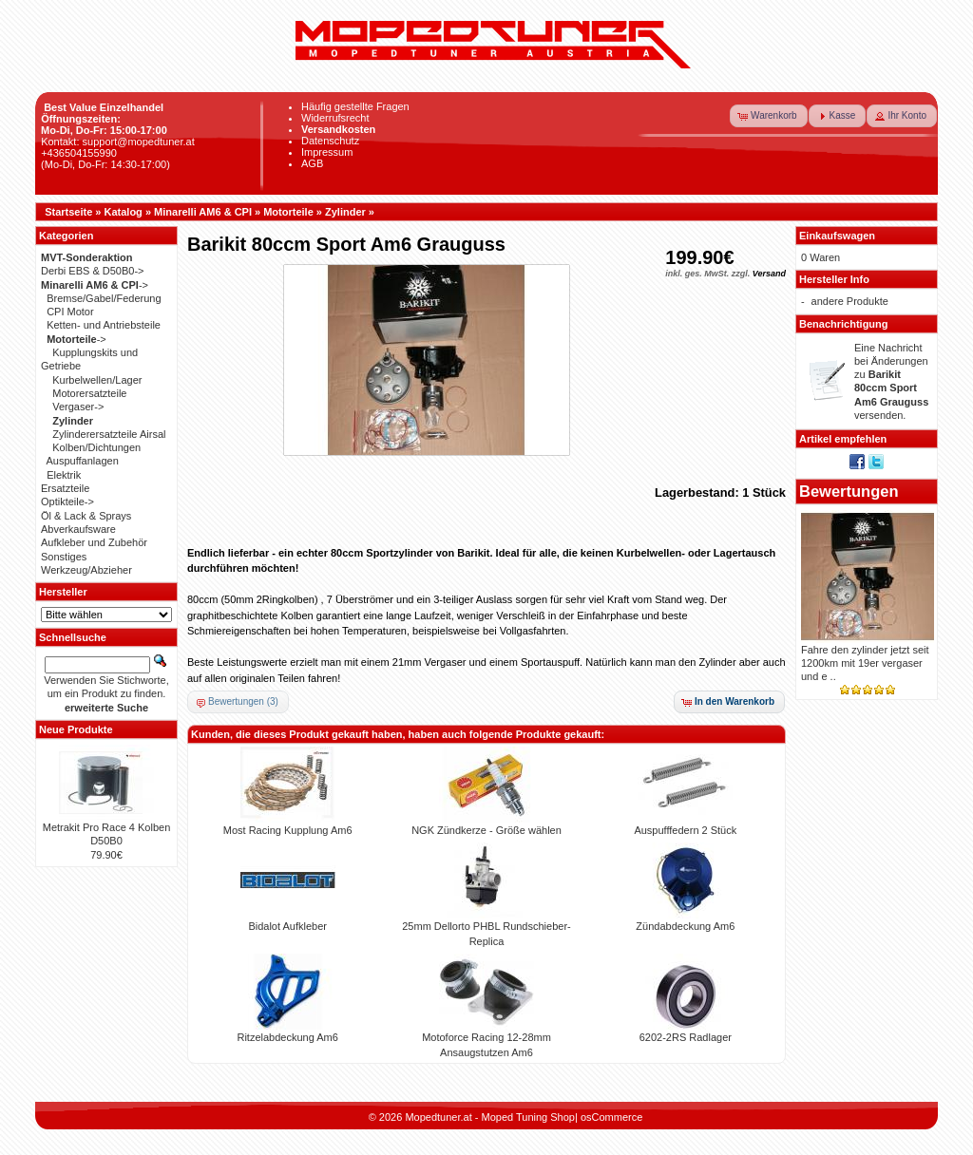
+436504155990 (79, 153)
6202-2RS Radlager (685, 1037)
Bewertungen (849, 491)
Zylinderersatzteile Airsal (108, 434)
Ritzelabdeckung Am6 (287, 1037)
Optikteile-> (67, 501)
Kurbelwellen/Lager (97, 380)
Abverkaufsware (78, 529)
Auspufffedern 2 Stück (685, 830)
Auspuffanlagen (83, 460)
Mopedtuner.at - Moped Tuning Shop (490, 1117)
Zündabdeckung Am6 (685, 926)
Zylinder (345, 212)
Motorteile (288, 212)
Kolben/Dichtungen (96, 447)
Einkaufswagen (837, 235)
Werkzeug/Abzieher (86, 570)
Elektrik (64, 475)
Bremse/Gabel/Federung (104, 298)
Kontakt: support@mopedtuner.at (118, 141)
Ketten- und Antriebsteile (104, 325)
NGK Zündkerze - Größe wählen (486, 830)
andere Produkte (849, 301)
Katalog (124, 212)
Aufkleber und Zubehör (94, 542)
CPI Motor (70, 311)
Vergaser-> (78, 406)
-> (94, 285)
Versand (769, 273)
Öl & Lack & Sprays (86, 515)
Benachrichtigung (843, 324)
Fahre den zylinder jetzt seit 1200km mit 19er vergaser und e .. (865, 663)
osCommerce (611, 1117)
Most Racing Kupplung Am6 (288, 830)
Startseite (68, 212)
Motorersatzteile (89, 393)
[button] (769, 115)
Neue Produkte (76, 729)
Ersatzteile (65, 488)
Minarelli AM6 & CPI (203, 212)
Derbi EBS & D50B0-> (92, 270)
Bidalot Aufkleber (287, 926)
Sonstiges (63, 556)
